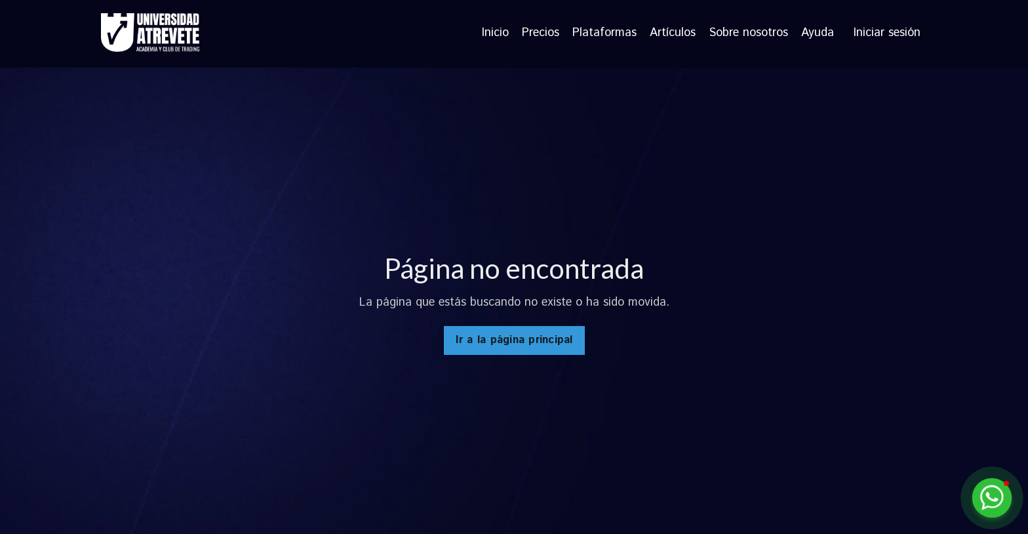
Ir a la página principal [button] (514, 340)
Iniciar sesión (887, 32)
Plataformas (604, 33)
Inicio (495, 33)
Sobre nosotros (748, 33)
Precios (540, 33)
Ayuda (817, 33)
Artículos (673, 33)
